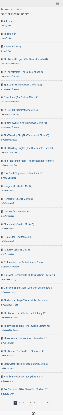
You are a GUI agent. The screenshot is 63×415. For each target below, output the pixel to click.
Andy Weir (7, 25)
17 (43, 403)
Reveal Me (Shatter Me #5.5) (18, 198)
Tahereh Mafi (8, 190)
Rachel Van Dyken (10, 305)
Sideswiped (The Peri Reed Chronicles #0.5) (26, 363)
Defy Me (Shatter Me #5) (16, 211)
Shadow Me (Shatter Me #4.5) (19, 224)
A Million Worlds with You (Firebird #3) (23, 376)
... (38, 403)
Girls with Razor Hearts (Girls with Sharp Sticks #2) (29, 275)
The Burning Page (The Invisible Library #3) (26, 300)
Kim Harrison (8, 343)
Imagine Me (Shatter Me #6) (18, 186)
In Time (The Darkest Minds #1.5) (21, 109)
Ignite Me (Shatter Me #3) (17, 249)
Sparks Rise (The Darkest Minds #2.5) (23, 84)
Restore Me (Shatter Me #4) (18, 236)
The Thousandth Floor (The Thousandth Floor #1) (29, 160)
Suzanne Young (9, 279)
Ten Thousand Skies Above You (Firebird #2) (26, 389)
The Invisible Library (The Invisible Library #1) (27, 325)
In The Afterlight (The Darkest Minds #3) (24, 71)
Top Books (17, 3)
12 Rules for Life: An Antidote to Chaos (23, 262)
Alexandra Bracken (11, 63)
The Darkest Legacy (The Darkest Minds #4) (26, 59)
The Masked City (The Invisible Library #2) (25, 313)
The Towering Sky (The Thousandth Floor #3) (26, 135)
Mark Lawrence (9, 178)
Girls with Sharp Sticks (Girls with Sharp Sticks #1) (29, 287)
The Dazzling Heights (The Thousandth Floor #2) (28, 148)
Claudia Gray (8, 381)
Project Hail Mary (12, 46)
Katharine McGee (10, 140)
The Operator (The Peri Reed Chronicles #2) (25, 338)
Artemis (8, 21)
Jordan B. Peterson (11, 266)
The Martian (10, 33)
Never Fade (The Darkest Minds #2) (21, 97)
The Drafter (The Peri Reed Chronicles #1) (24, 351)
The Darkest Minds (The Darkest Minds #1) (25, 122)
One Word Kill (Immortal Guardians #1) (23, 173)
